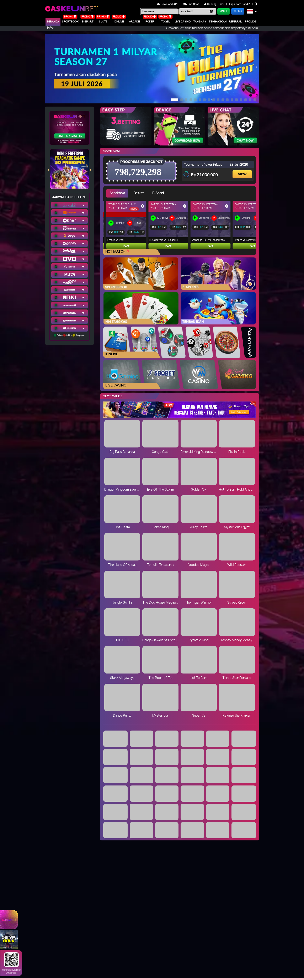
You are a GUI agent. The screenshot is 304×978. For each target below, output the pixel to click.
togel (165, 21)
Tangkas (199, 21)
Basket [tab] (139, 193)
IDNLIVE (119, 21)
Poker (149, 21)
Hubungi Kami (214, 4)
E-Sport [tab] (158, 193)
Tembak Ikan (217, 21)
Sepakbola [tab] (117, 193)
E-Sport (88, 21)
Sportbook (70, 21)
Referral (235, 21)
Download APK (168, 4)
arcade (134, 21)
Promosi (251, 21)
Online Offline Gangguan (69, 335)
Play (126, 245)
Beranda (53, 21)
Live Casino (183, 21)
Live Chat (191, 4)
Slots (103, 21)
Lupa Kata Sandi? (239, 4)
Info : (50, 28)
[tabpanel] (181, 225)
